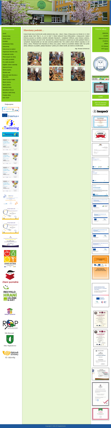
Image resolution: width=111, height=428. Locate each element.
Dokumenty (6, 46)
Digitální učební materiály (10, 64)
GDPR (101, 97)
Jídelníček (105, 33)
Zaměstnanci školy (8, 44)
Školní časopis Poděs (9, 79)
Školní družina (7, 82)
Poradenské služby (8, 54)
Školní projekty (7, 70)
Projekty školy (7, 95)
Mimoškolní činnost (8, 90)
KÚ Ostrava (104, 46)
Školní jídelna (6, 85)
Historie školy (6, 36)
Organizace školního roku (10, 51)
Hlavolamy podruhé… (34, 30)
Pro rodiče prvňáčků (8, 59)
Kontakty (5, 41)
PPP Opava (104, 49)
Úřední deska (6, 38)
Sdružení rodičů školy (9, 92)
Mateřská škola (7, 87)
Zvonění (105, 36)
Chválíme (105, 41)
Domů (4, 33)
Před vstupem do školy (9, 57)
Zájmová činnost (7, 67)
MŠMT (106, 43)
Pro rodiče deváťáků (8, 62)
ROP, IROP (6, 97)
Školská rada (6, 72)
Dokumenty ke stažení (9, 49)
